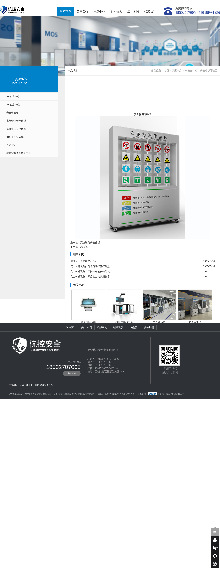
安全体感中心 (91, 409)
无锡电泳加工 (26, 400)
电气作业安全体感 (16, 120)
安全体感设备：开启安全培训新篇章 (90, 306)
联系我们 (150, 11)
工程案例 (133, 11)
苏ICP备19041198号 (175, 409)
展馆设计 (11, 145)
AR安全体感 (13, 96)
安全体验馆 (12, 112)
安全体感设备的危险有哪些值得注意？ (91, 296)
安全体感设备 (64, 409)
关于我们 (82, 11)
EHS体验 (102, 409)
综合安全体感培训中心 (18, 153)
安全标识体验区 (208, 70)
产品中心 (99, 11)
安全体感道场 (78, 409)
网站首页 (65, 11)
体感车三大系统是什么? (83, 291)
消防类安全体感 (15, 137)
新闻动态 (116, 11)
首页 (166, 70)
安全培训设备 (113, 409)
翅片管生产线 (46, 400)
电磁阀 (36, 400)
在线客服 (72, 388)
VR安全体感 (13, 104)
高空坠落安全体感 (90, 272)
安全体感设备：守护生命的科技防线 (90, 301)
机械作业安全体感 (16, 129)
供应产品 (177, 70)
